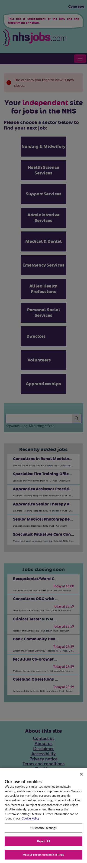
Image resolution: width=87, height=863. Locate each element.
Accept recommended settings (43, 858)
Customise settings (43, 831)
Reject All (43, 844)
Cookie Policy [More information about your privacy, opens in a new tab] (30, 821)
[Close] (81, 777)
